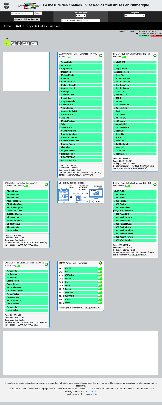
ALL (7, 43)
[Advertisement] (26, 71)
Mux (13, 43)
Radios (25, 43)
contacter (92, 391)
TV (19, 43)
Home (7, 26)
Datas (34, 43)
